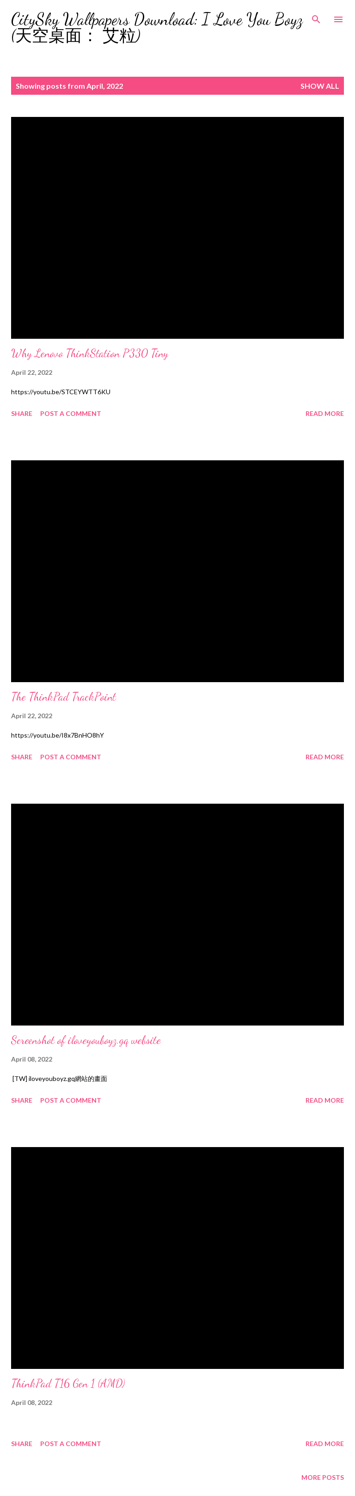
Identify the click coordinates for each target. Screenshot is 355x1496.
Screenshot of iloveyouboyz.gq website (86, 1040)
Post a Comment (70, 413)
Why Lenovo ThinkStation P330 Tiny (89, 353)
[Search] (316, 16)
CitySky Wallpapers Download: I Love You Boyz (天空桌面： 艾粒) (157, 27)
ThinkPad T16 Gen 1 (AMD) (68, 1383)
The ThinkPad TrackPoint (63, 696)
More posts (322, 1477)
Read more (325, 413)
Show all (319, 85)
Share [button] (21, 413)
